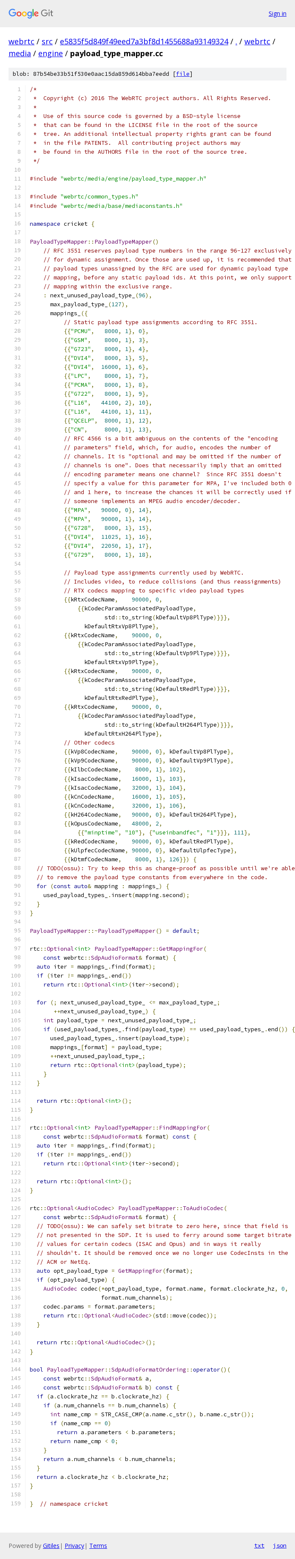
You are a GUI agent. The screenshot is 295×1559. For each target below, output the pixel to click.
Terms (98, 1546)
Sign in (277, 13)
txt (259, 1545)
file (183, 74)
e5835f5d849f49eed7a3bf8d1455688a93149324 (144, 41)
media (20, 53)
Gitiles (51, 1546)
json (279, 1545)
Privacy (74, 1546)
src (47, 41)
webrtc (21, 41)
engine (50, 53)
